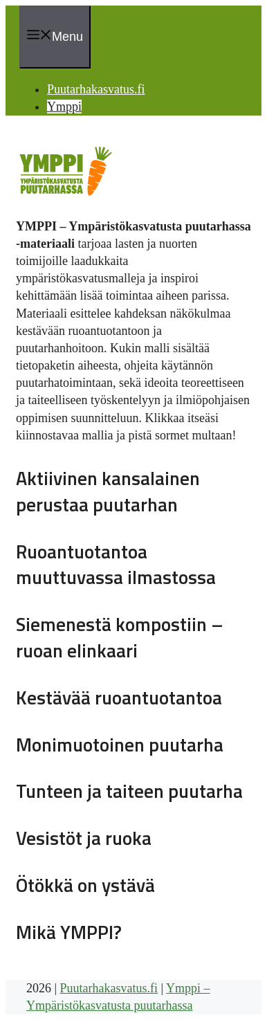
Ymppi (64, 106)
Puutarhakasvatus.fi (96, 89)
